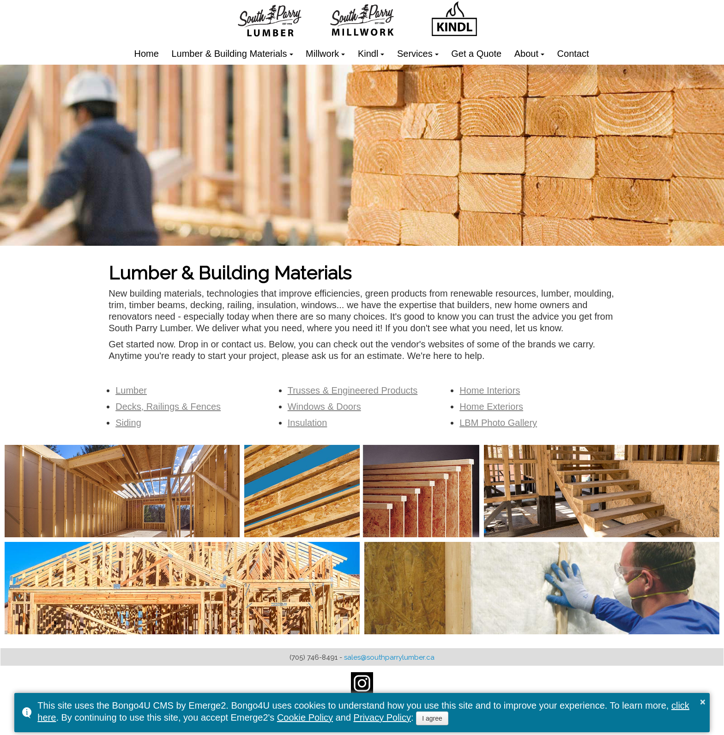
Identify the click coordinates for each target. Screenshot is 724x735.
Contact (573, 54)
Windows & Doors (324, 406)
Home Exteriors (491, 406)
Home (146, 54)
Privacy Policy (382, 717)
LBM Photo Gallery (498, 423)
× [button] (703, 701)
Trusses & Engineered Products (353, 390)
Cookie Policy (305, 717)
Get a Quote (476, 54)
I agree (432, 718)
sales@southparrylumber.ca (389, 657)
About (526, 54)
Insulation (307, 423)
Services (415, 54)
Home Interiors (489, 390)
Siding (128, 423)
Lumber (131, 390)
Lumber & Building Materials (229, 54)
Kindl (368, 54)
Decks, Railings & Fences (168, 406)
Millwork (322, 54)
